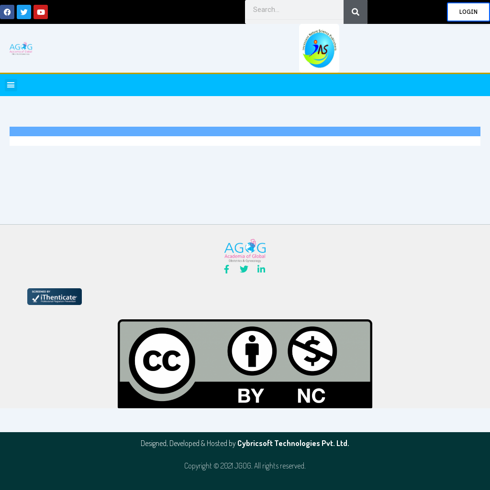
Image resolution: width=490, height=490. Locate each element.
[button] (11, 85)
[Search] (356, 12)
